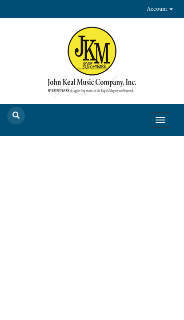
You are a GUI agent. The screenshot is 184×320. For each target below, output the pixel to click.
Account (160, 9)
